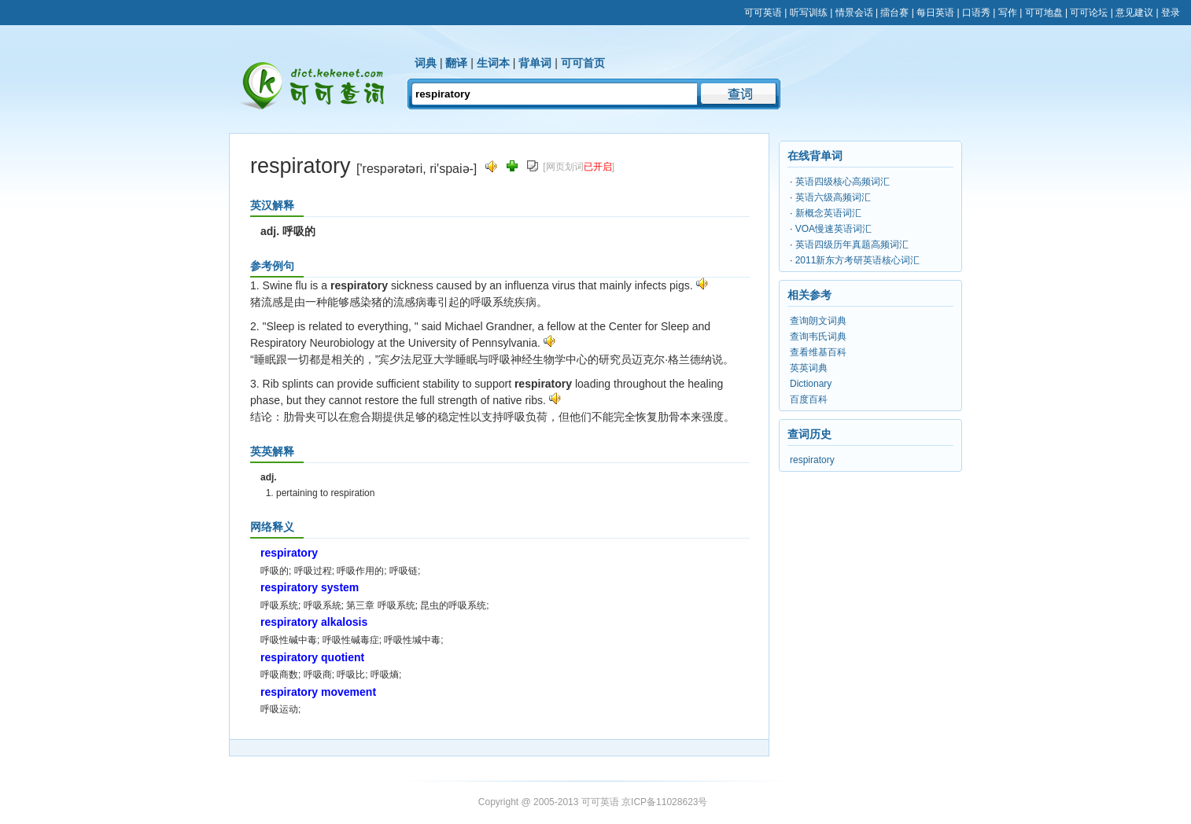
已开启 (598, 166)
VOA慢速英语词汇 (833, 228)
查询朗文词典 (818, 320)
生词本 (493, 63)
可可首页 (583, 63)
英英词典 (809, 367)
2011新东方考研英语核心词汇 (857, 260)
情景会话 (854, 12)
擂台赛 (894, 12)
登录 (1170, 12)
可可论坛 (1089, 12)
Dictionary (810, 383)
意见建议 (1134, 12)
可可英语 (763, 12)
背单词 (534, 63)
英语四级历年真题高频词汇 (852, 244)
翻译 (456, 63)
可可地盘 (1044, 12)
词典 (426, 63)
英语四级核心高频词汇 (842, 181)
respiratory (812, 459)
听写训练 (809, 12)
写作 (1007, 12)
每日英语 (935, 12)
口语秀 (976, 12)
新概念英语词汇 (828, 213)
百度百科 (809, 399)
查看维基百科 (818, 352)
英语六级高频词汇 (833, 197)
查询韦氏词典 (818, 336)
